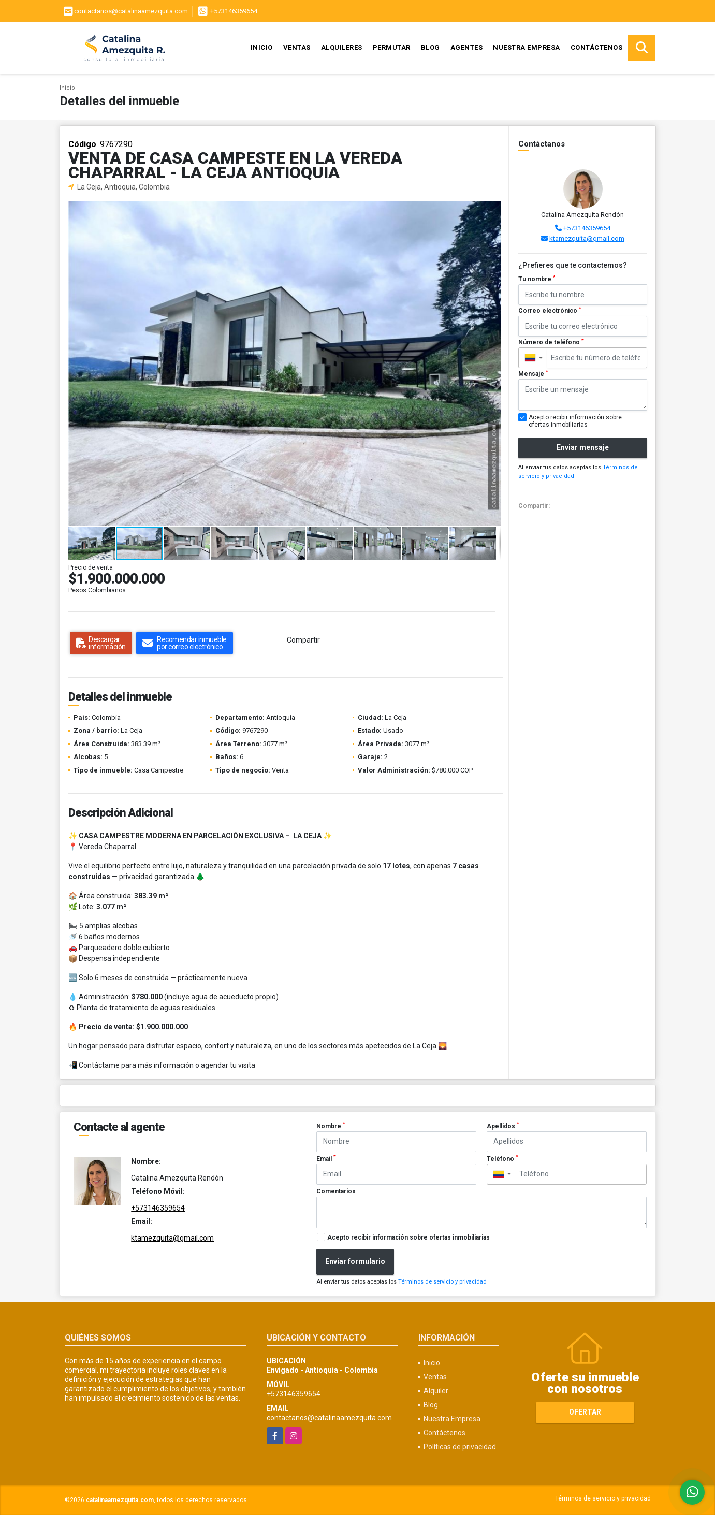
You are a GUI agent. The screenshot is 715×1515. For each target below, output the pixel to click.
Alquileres (341, 47)
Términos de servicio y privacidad (442, 1281)
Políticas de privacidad (460, 1447)
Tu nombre (537, 279)
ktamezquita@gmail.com (586, 238)
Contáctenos (597, 47)
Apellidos (503, 1125)
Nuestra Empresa (526, 47)
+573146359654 (233, 11)
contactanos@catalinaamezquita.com (329, 1418)
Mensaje (533, 374)
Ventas (297, 47)
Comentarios (336, 1191)
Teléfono (502, 1158)
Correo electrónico (549, 311)
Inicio (262, 47)
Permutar (392, 47)
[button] (492, 210)
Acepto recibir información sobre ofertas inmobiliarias (408, 1237)
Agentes (466, 47)
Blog (430, 47)
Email (326, 1158)
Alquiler (436, 1391)
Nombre (330, 1125)
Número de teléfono (551, 342)
